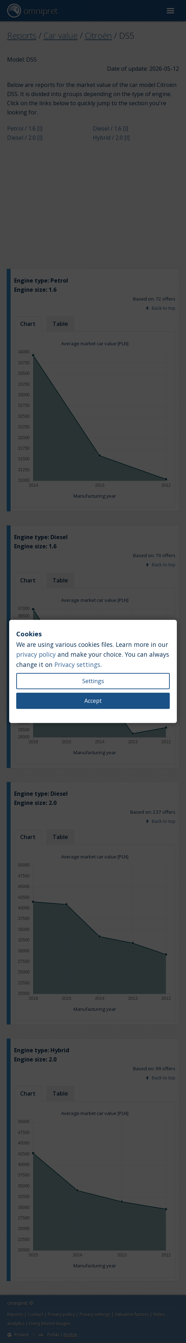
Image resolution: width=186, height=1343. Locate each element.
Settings (93, 681)
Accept (93, 701)
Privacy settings (77, 664)
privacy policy (36, 654)
